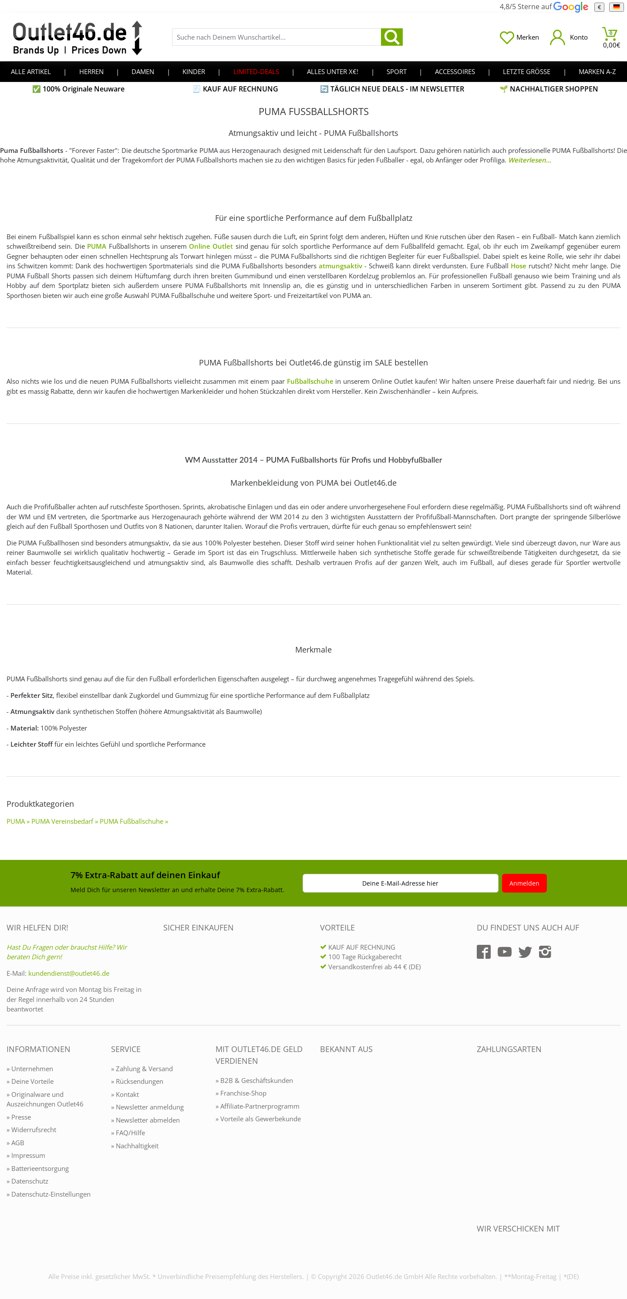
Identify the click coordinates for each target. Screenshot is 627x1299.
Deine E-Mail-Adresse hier (400, 883)
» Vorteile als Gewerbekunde (258, 1118)
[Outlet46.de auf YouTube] (505, 952)
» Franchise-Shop (241, 1093)
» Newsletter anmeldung (147, 1107)
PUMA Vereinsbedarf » (64, 821)
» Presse (19, 1117)
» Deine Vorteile (30, 1081)
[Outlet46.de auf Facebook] (484, 952)
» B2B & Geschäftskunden (254, 1080)
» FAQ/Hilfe (128, 1132)
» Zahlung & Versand (142, 1068)
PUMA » (18, 821)
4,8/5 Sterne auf (544, 6)
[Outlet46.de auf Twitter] (525, 952)
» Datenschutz (27, 1181)
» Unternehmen (30, 1068)
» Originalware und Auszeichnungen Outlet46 (45, 1099)
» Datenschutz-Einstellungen (49, 1194)
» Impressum (26, 1155)
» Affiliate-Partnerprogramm (258, 1106)
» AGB (15, 1142)
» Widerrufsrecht (31, 1129)
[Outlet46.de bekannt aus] (326, 1144)
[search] (392, 37)
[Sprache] (616, 7)
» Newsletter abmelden (145, 1120)
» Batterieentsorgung (38, 1168)
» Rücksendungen (137, 1081)
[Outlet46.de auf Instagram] (545, 952)
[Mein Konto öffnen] (569, 37)
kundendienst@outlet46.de (68, 973)
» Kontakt (125, 1094)
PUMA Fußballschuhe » (134, 821)
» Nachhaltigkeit (134, 1145)
